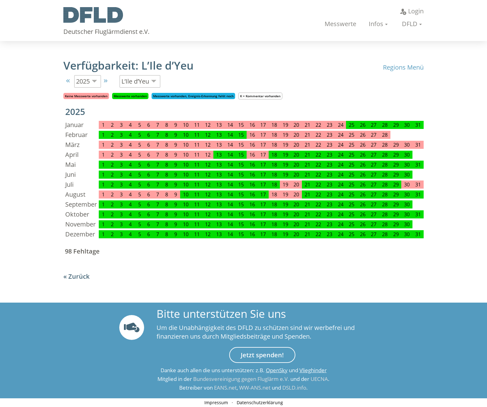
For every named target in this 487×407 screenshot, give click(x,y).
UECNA (319, 378)
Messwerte (340, 24)
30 (407, 124)
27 (373, 124)
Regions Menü (403, 67)
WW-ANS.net (255, 387)
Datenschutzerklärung (260, 402)
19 (285, 154)
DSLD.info (294, 387)
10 (186, 134)
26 (363, 124)
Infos (376, 24)
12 (208, 134)
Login (412, 11)
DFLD (409, 24)
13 (219, 134)
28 (385, 124)
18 (274, 154)
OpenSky (277, 370)
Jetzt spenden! (262, 355)
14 (230, 134)
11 (197, 134)
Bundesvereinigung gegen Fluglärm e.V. (241, 378)
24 (341, 154)
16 (252, 164)
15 (241, 134)
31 (418, 124)
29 (396, 124)
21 (307, 154)
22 (318, 154)
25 (351, 124)
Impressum (216, 402)
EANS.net (225, 387)
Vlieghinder (313, 370)
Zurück (78, 276)
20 (296, 154)
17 (263, 164)
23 (329, 154)
